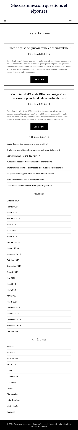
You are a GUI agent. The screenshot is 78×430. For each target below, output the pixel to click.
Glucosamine (12, 394)
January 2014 (13, 248)
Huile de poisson (14, 400)
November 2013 (14, 254)
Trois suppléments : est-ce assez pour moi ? (25, 179)
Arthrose (11, 352)
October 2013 (13, 260)
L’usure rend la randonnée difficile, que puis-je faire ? (29, 185)
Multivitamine (13, 406)
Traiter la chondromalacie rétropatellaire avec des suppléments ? (35, 168)
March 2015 (12, 212)
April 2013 (11, 296)
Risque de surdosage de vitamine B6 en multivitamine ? (30, 173)
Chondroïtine (12, 376)
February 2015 (13, 218)
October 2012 (13, 331)
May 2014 (11, 224)
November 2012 (14, 325)
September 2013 (14, 266)
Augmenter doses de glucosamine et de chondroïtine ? (30, 161)
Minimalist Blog (65, 424)
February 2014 (13, 242)
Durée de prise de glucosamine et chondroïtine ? (39, 48)
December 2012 (14, 319)
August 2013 (12, 272)
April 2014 (11, 230)
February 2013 (13, 307)
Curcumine (11, 382)
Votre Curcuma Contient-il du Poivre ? (23, 156)
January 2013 (13, 313)
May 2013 (11, 290)
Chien (9, 370)
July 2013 (11, 278)
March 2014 (12, 236)
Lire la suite (39, 79)
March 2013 (12, 302)
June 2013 (11, 284)
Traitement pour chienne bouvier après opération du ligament (33, 150)
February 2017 (13, 207)
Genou (9, 388)
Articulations (12, 358)
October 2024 (13, 200)
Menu (71, 20)
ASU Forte (11, 364)
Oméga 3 (11, 412)
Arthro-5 (11, 346)
